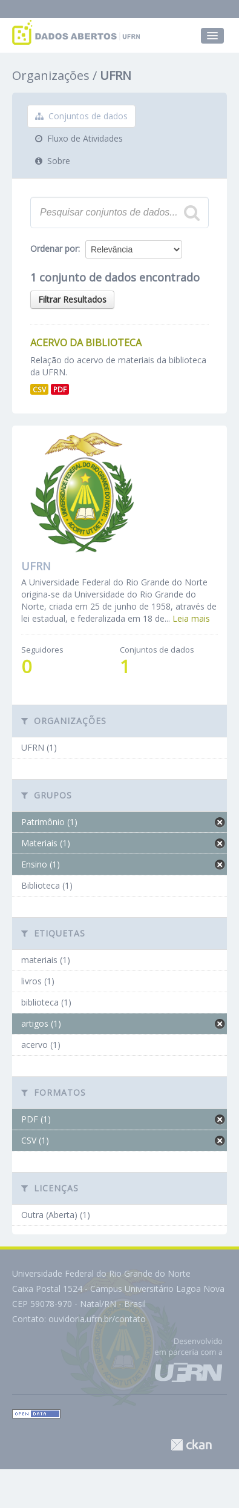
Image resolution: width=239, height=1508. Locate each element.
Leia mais (191, 618)
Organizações (51, 75)
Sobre (52, 160)
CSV (39, 389)
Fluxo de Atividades (79, 138)
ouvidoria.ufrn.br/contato (97, 1319)
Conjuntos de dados (81, 116)
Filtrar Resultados (72, 299)
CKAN (191, 1444)
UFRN (115, 75)
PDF (60, 389)
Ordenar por (54, 248)
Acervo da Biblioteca (86, 342)
